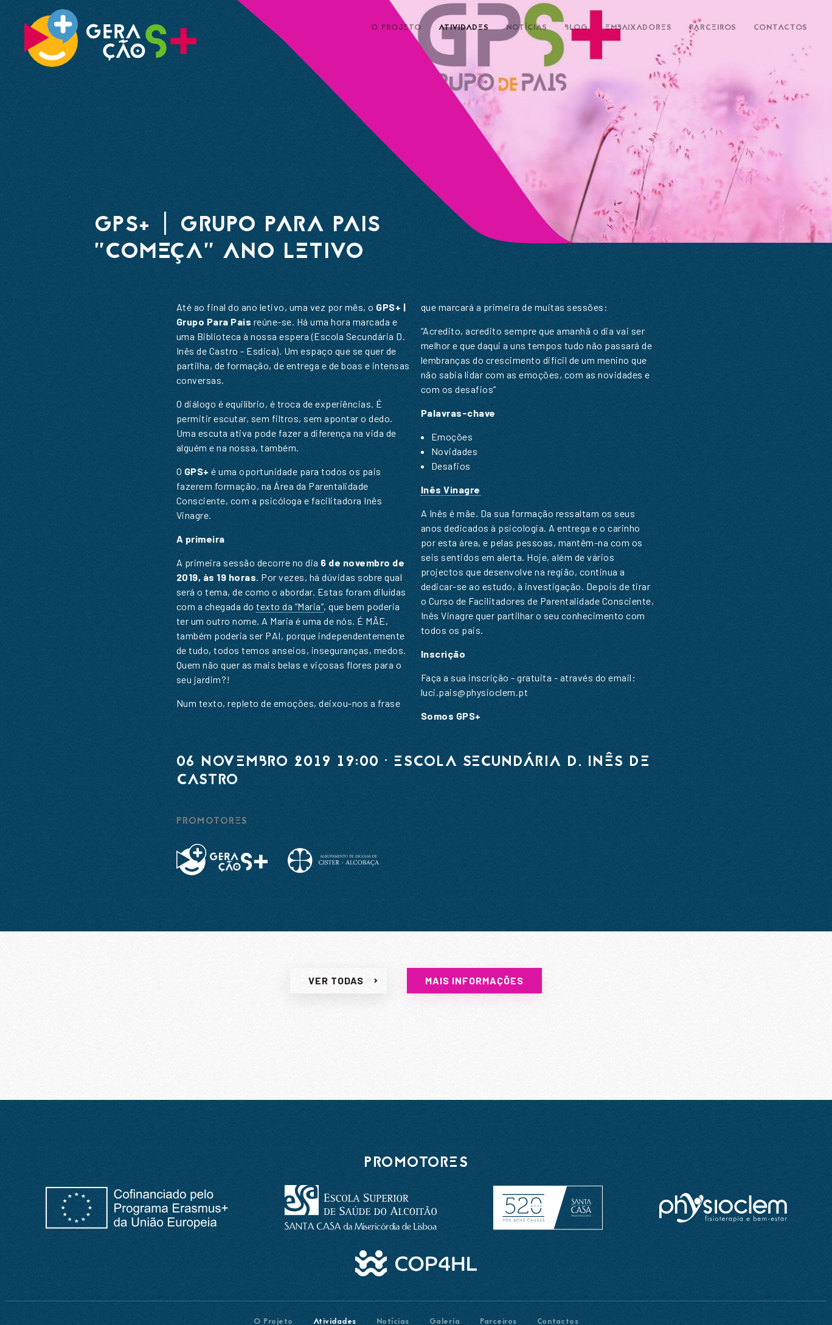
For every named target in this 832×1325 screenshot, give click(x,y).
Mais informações (474, 992)
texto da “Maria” (290, 606)
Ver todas (336, 992)
